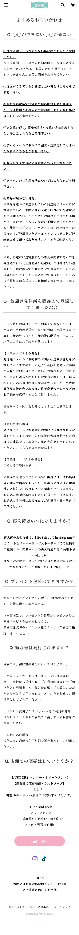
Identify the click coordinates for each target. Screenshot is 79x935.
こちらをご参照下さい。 (20, 465)
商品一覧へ (39, 841)
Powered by (39, 913)
